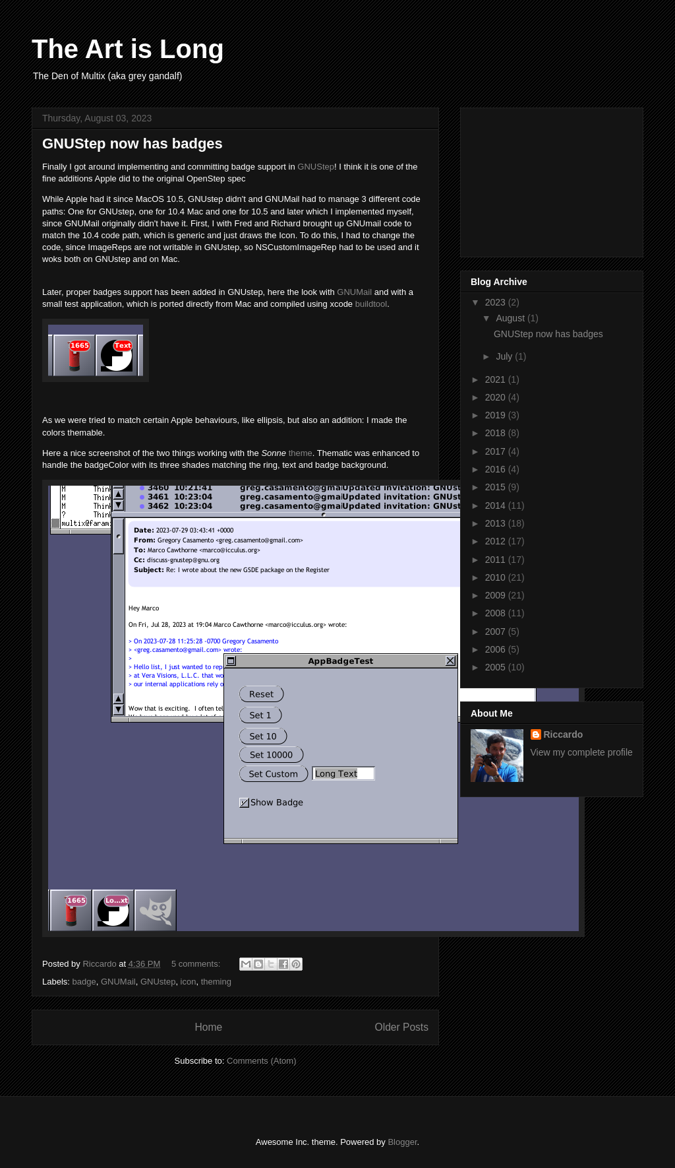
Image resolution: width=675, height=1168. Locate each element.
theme (300, 453)
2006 (496, 649)
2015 (496, 487)
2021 (496, 379)
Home (208, 1027)
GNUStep (315, 167)
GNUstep (157, 982)
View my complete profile (582, 752)
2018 (496, 433)
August (511, 318)
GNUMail (354, 292)
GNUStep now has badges (132, 143)
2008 (496, 613)
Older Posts (401, 1027)
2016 (496, 469)
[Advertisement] (536, 179)
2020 (496, 397)
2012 (496, 541)
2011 (496, 559)
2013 (496, 523)
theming (216, 982)
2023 (496, 302)
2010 (496, 577)
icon (188, 982)
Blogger (402, 1142)
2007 (496, 631)
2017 (496, 451)
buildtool (371, 304)
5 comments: (197, 964)
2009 (496, 595)
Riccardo (563, 734)
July (505, 356)
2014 (496, 505)
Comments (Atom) (261, 1061)
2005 (496, 667)
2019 (496, 415)
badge (84, 982)
